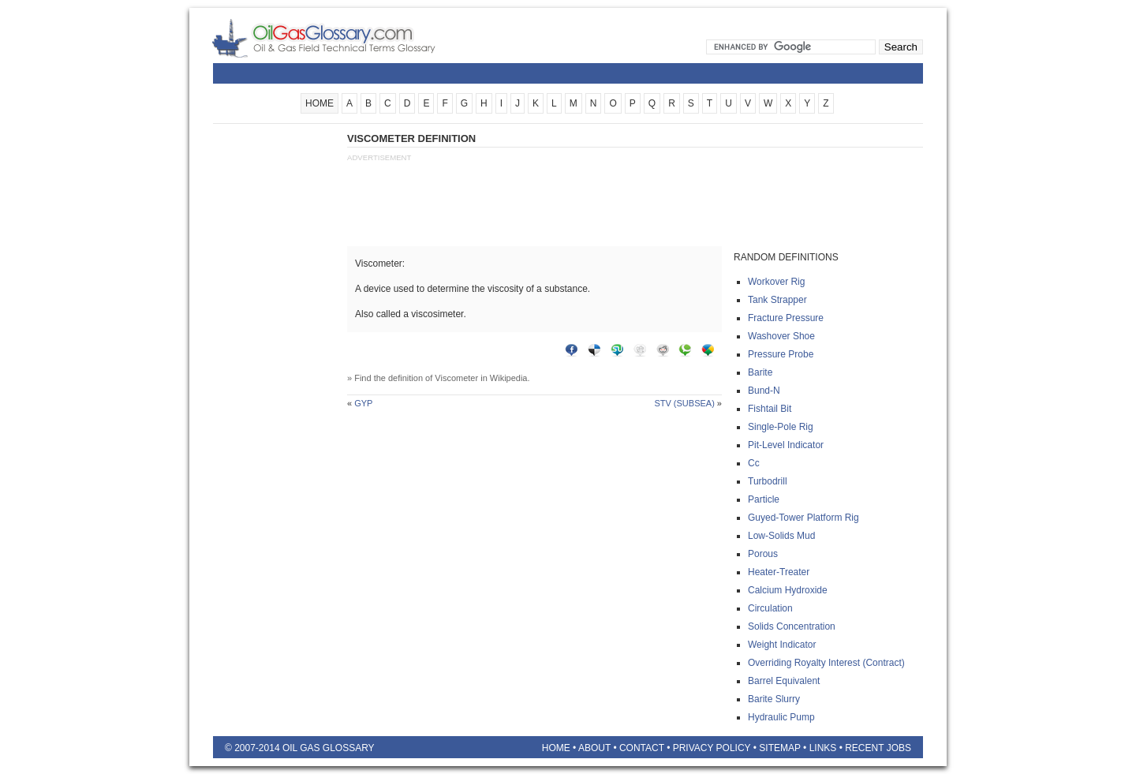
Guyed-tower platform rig (803, 517)
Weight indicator (782, 644)
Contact (641, 747)
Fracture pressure (786, 317)
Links (823, 747)
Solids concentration (791, 626)
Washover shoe (781, 336)
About (594, 747)
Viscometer (456, 378)
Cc (754, 463)
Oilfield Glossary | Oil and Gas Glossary (342, 38)
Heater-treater (778, 572)
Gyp (363, 403)
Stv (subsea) (684, 403)
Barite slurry (774, 699)
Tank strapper (777, 299)
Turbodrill (767, 481)
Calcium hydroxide (788, 590)
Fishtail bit (769, 408)
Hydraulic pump (781, 717)
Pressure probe (780, 354)
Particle (763, 499)
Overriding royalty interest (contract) (826, 662)
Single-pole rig (780, 426)
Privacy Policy (712, 747)
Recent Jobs (878, 747)
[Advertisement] (276, 368)
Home (556, 747)
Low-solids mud (781, 535)
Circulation (770, 608)
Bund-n (764, 390)
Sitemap (779, 747)
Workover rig (776, 281)
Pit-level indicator (786, 445)
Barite (760, 372)
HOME (319, 103)
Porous (763, 553)
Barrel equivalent (784, 680)
